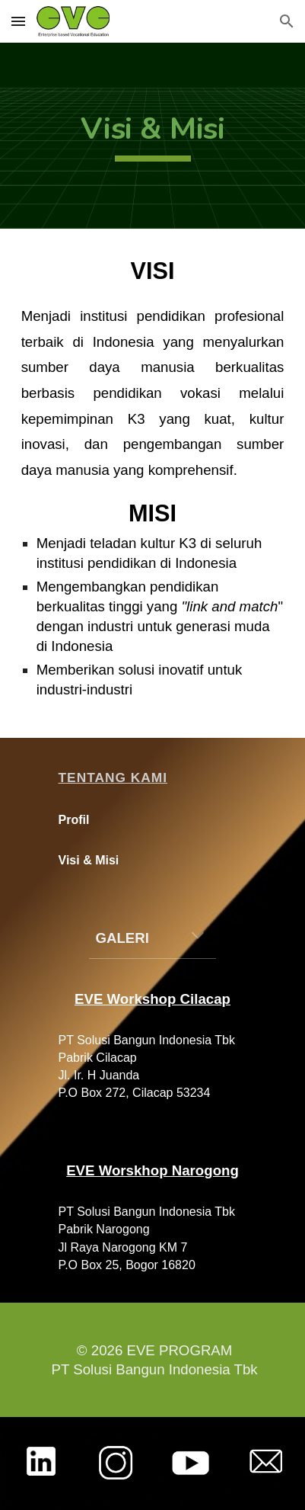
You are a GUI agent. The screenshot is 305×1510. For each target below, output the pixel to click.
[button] (18, 21)
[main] (153, 136)
